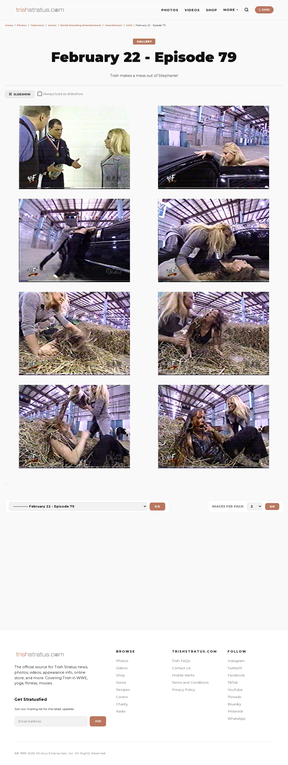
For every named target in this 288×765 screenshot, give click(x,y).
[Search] (246, 9)
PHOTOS (169, 10)
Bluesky (234, 704)
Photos (122, 661)
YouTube (235, 690)
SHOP (211, 10)
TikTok (233, 682)
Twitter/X (235, 668)
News (121, 682)
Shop (120, 675)
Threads (234, 697)
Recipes (123, 690)
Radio (121, 711)
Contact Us (181, 668)
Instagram (236, 661)
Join (98, 721)
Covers (122, 697)
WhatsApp (237, 718)
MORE (230, 10)
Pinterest (235, 711)
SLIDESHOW (20, 94)
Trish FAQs (181, 661)
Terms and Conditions (190, 682)
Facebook (236, 675)
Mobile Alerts (183, 675)
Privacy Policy (183, 690)
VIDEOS (192, 10)
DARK (264, 9)
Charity (122, 704)
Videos (121, 668)
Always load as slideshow (60, 94)
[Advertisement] (144, 572)
